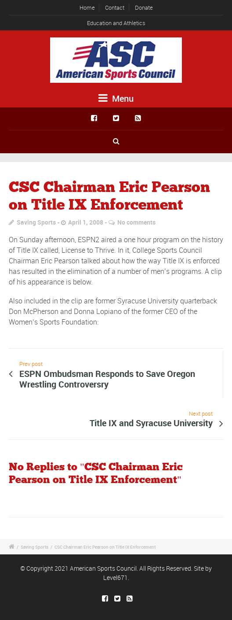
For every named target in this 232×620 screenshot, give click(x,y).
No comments (136, 222)
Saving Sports (36, 222)
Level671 (115, 577)
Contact (114, 7)
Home (87, 7)
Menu (116, 98)
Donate (144, 7)
